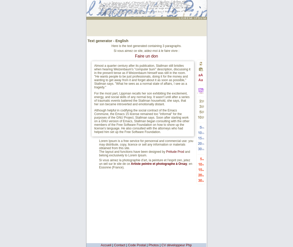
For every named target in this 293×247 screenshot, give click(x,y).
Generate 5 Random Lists (201, 158)
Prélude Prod (175, 152)
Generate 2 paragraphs (201, 101)
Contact (119, 245)
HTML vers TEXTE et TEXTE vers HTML (201, 92)
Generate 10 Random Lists (201, 164)
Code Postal (137, 245)
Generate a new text (201, 63)
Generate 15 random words (201, 138)
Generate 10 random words (201, 132)
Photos (154, 245)
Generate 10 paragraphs (201, 117)
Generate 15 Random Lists (201, 169)
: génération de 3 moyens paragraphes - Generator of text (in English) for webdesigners (147, 6)
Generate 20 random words (201, 143)
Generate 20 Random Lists (201, 175)
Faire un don (146, 56)
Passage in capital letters (201, 75)
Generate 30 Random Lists (201, 180)
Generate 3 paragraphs (201, 106)
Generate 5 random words (201, 127)
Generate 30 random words (201, 148)
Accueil (106, 245)
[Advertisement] (147, 27)
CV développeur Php (176, 245)
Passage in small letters (201, 79)
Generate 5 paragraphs (201, 111)
